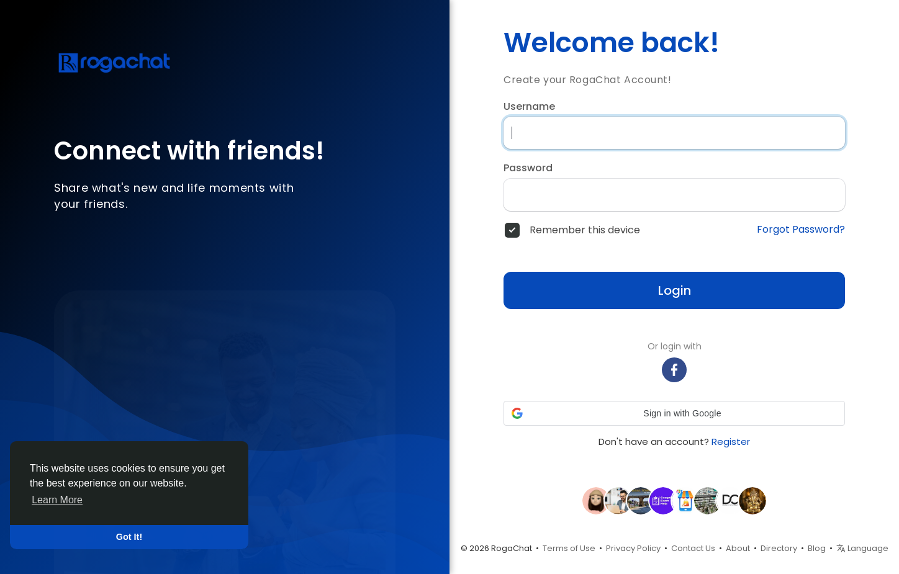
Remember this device (585, 230)
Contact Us (693, 548)
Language (862, 548)
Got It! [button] (129, 537)
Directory (779, 548)
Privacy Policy (633, 548)
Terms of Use (569, 548)
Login (674, 290)
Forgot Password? (801, 229)
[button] (674, 413)
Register (731, 441)
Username (529, 107)
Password (528, 168)
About (738, 548)
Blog (817, 548)
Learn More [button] (57, 500)
